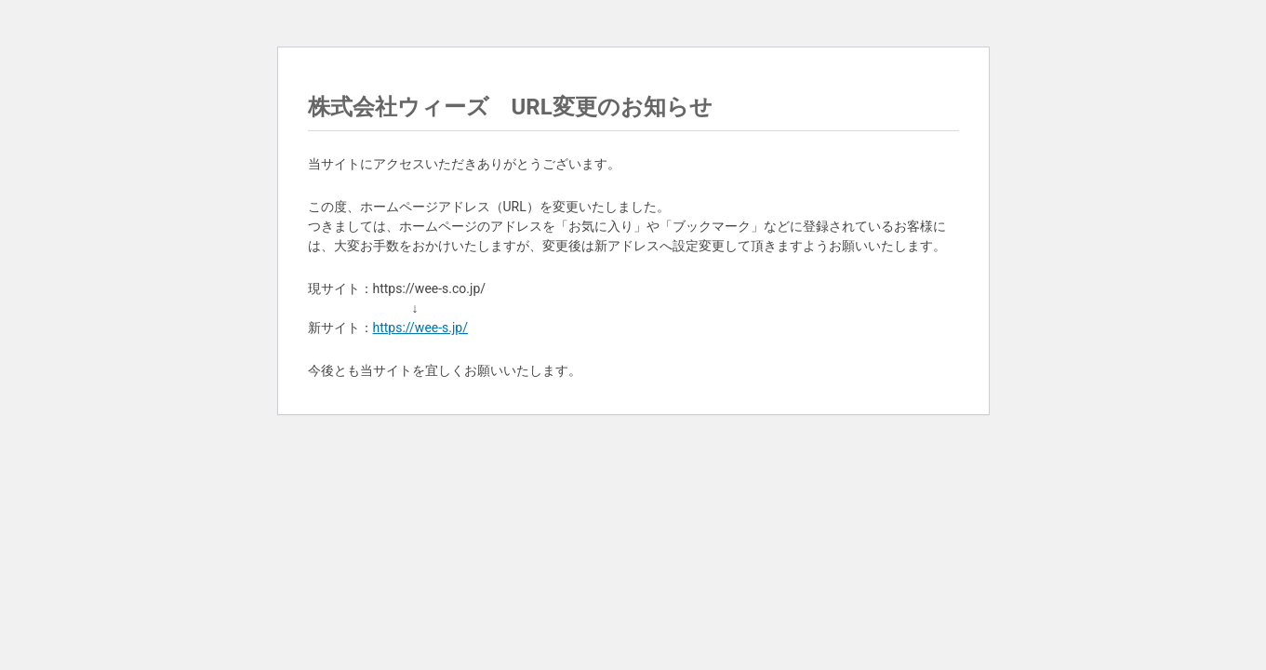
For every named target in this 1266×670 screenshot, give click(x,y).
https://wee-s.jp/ (421, 327)
